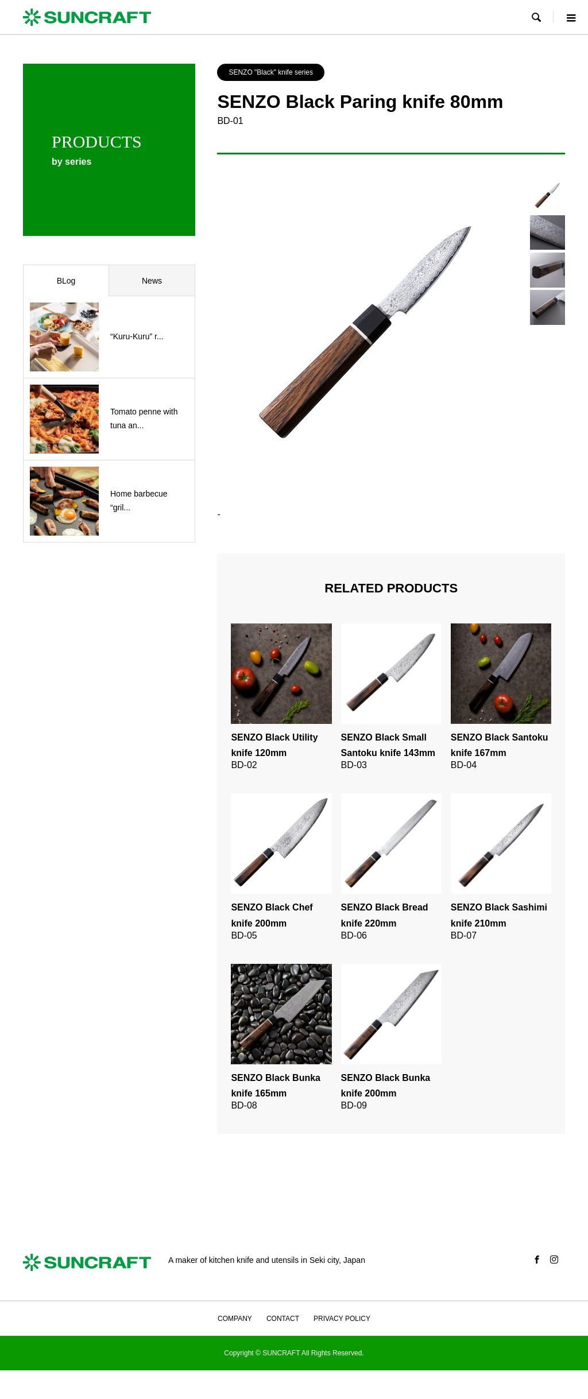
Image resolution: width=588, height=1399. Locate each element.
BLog (66, 280)
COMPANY (235, 1319)
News (152, 280)
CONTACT (282, 1319)
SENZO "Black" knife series (271, 72)
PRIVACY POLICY (342, 1319)
